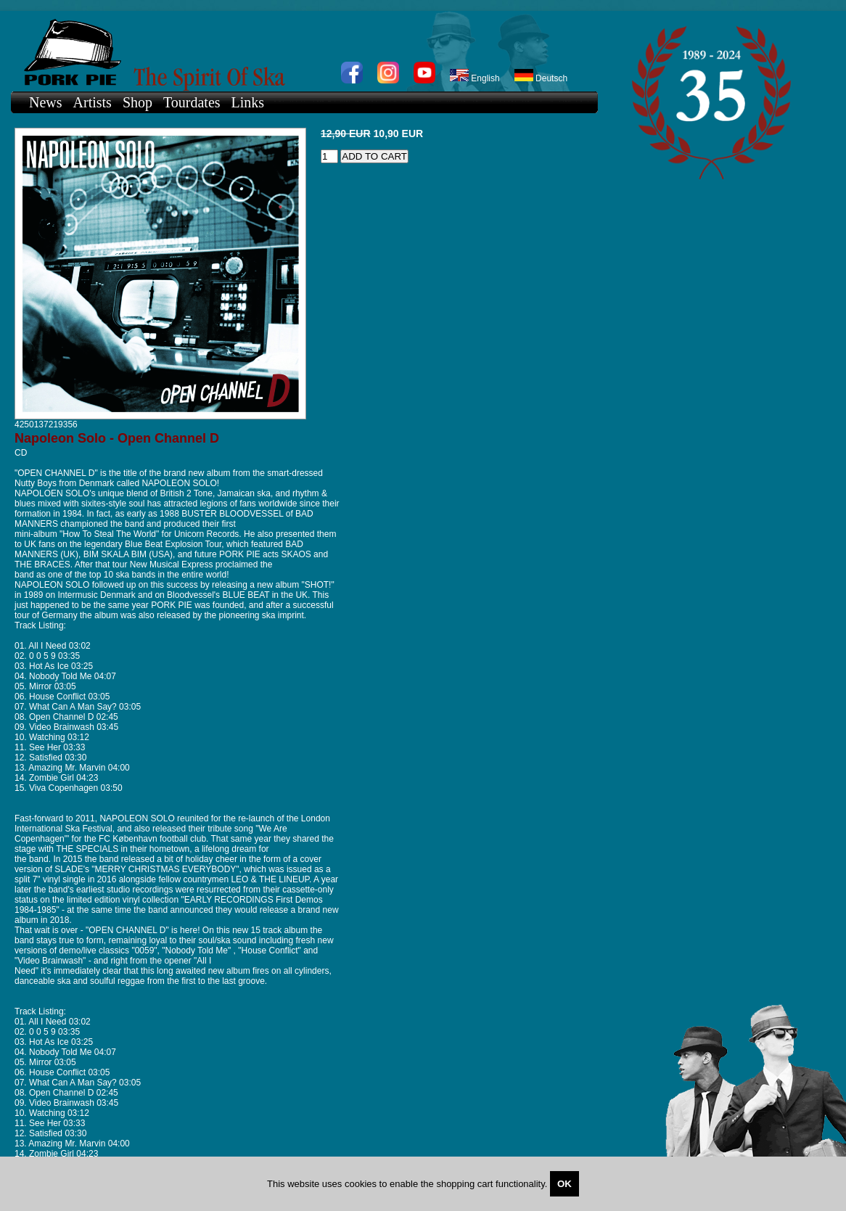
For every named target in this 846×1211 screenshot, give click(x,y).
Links (248, 102)
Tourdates (192, 102)
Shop (137, 102)
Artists (92, 102)
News (45, 102)
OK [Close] (564, 1183)
